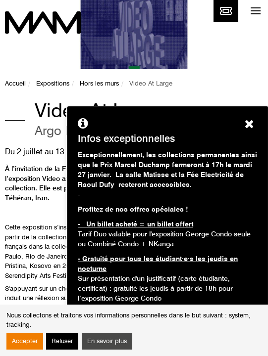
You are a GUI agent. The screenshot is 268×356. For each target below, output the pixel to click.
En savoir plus (107, 341)
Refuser (62, 341)
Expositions (52, 84)
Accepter (25, 341)
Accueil (15, 84)
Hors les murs (99, 84)
